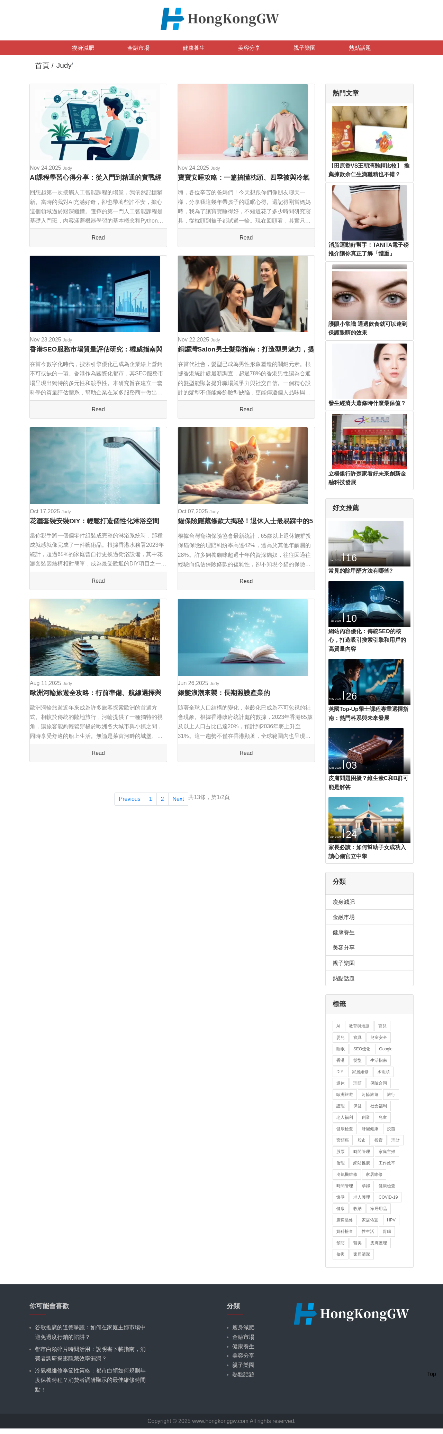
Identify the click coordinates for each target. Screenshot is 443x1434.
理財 (395, 1140)
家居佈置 (370, 1220)
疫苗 (391, 1128)
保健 (357, 1106)
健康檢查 (344, 1128)
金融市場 (138, 48)
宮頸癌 (342, 1140)
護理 (340, 1106)
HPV (391, 1220)
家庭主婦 (387, 1151)
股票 (340, 1151)
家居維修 (360, 1071)
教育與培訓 (359, 1026)
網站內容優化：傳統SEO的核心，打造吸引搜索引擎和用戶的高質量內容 (367, 640)
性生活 (368, 1231)
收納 (357, 1208)
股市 (362, 1140)
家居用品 (378, 1208)
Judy (67, 168)
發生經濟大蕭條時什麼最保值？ (367, 403)
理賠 (357, 1083)
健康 (340, 1208)
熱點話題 (360, 48)
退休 (340, 1083)
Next (178, 799)
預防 (340, 1242)
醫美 (357, 1242)
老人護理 (361, 1197)
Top (431, 1374)
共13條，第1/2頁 (209, 797)
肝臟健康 (370, 1128)
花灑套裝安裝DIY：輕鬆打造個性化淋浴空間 (94, 521)
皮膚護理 (378, 1242)
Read (98, 238)
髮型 (357, 1060)
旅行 (391, 1094)
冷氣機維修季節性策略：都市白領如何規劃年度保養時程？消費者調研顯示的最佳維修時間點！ (90, 1380)
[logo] (221, 18)
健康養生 (194, 48)
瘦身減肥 (83, 48)
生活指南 (378, 1060)
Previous (129, 799)
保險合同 (378, 1083)
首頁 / (44, 65)
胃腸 (387, 1231)
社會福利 (378, 1106)
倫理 (340, 1163)
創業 (366, 1117)
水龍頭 (383, 1071)
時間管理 (361, 1151)
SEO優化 (361, 1049)
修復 (340, 1254)
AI (338, 1026)
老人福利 (344, 1117)
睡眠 (340, 1049)
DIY (339, 1071)
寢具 (357, 1037)
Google (385, 1049)
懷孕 (340, 1197)
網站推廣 (361, 1163)
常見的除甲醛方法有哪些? (360, 571)
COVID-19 (388, 1197)
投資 (378, 1140)
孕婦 (366, 1185)
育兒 (382, 1026)
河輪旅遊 (370, 1094)
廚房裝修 (344, 1220)
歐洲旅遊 (344, 1094)
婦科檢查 (344, 1231)
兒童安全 (378, 1037)
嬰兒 (340, 1037)
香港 (340, 1060)
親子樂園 (304, 48)
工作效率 (387, 1163)
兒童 (383, 1117)
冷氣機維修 (346, 1174)
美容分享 (249, 48)
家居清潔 (361, 1254)
